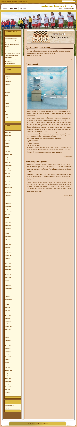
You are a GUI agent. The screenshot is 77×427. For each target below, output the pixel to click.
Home (8, 1)
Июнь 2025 (7, 143)
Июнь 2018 (7, 230)
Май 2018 (7, 233)
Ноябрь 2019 (8, 222)
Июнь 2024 (7, 176)
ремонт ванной (34, 138)
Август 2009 (8, 386)
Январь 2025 (8, 157)
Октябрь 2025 (8, 135)
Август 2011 (8, 329)
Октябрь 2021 (8, 203)
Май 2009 (7, 394)
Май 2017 (7, 261)
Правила (7, 106)
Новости (7, 100)
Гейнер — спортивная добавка (38, 47)
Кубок (6, 95)
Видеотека (7, 84)
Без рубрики (8, 81)
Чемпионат (7, 119)
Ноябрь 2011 (8, 321)
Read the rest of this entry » (35, 55)
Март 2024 (7, 184)
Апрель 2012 (8, 307)
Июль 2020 (7, 214)
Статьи (69, 59)
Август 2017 (8, 258)
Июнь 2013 (7, 291)
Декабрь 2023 (8, 192)
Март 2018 (7, 239)
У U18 (6, 114)
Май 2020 (7, 217)
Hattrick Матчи (8, 78)
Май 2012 (7, 304)
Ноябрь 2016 (8, 266)
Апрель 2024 (8, 181)
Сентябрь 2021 (8, 206)
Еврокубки (7, 89)
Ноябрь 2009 (8, 378)
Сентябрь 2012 (8, 299)
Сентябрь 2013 (8, 288)
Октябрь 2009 (8, 381)
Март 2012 (7, 310)
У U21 (6, 117)
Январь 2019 (8, 225)
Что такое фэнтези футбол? (37, 161)
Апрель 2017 (8, 263)
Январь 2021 (8, 209)
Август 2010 (8, 356)
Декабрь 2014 (8, 271)
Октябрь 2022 (8, 198)
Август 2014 (8, 277)
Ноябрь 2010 (8, 351)
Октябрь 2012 (8, 296)
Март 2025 (7, 151)
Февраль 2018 (8, 241)
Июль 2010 (7, 359)
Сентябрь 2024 (8, 168)
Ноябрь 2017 (8, 250)
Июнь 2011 (7, 334)
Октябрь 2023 (8, 195)
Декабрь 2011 (8, 318)
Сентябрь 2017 (8, 255)
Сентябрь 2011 (8, 326)
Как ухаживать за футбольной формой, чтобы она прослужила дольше (12, 61)
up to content (69, 417)
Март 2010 (7, 367)
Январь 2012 (8, 315)
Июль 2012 (7, 302)
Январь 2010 (8, 373)
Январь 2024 (8, 189)
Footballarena (8, 76)
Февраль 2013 (8, 293)
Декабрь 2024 (8, 159)
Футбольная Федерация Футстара (57, 6)
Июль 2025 (7, 140)
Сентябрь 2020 (8, 211)
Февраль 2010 (8, 370)
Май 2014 (7, 280)
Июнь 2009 (7, 392)
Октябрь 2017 (8, 252)
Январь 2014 (8, 282)
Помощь (7, 103)
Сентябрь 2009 (8, 383)
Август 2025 (8, 138)
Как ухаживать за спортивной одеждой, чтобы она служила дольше (12, 44)
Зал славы (7, 92)
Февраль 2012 (8, 312)
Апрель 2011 (8, 340)
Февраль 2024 (8, 187)
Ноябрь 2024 (8, 162)
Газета (69, 195)
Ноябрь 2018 (8, 228)
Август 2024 (8, 170)
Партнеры (23, 8)
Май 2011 (7, 337)
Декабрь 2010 (8, 348)
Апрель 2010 (8, 364)
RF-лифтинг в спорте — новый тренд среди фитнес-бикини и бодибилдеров (12, 55)
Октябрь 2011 (8, 323)
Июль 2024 (7, 173)
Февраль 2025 (8, 154)
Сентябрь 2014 (8, 274)
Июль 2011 (7, 332)
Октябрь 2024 (8, 165)
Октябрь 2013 (8, 285)
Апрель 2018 (8, 236)
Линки (6, 98)
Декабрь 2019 (8, 220)
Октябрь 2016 (8, 269)
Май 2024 (7, 179)
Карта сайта (13, 8)
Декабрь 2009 (8, 375)
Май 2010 (7, 362)
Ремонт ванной (32, 64)
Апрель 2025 (8, 148)
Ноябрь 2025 (8, 132)
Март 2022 (7, 200)
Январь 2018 (8, 244)
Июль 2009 (7, 389)
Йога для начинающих (9, 405)
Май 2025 (7, 146)
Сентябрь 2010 (8, 353)
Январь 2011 (8, 345)
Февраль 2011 (8, 343)
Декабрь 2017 (8, 247)
